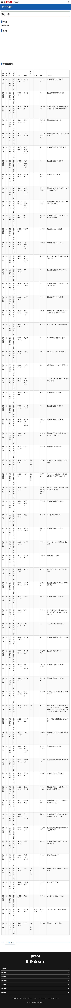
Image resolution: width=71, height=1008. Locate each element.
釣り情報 (35, 972)
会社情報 (35, 988)
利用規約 (15, 998)
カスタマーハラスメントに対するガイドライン (46, 998)
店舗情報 (35, 976)
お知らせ (35, 968)
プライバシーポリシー (26, 998)
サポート (35, 984)
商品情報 (35, 980)
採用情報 (35, 992)
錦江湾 (3, 81)
